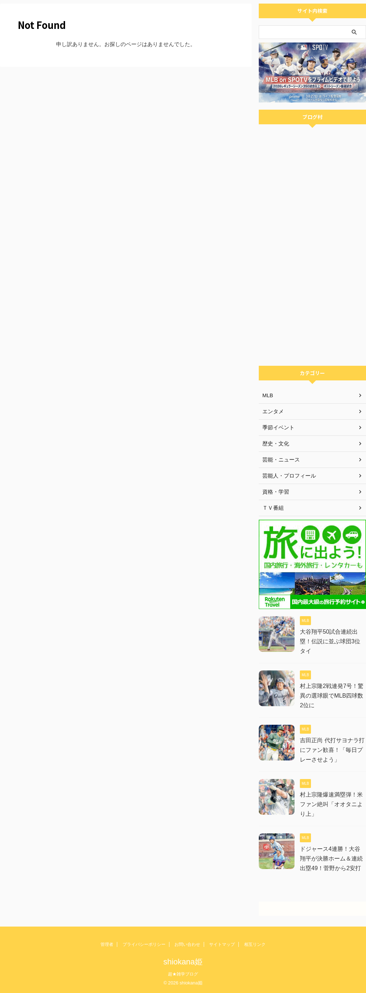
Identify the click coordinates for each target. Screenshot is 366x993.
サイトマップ (222, 944)
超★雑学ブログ (183, 974)
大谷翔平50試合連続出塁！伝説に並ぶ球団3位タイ (333, 641)
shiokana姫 (183, 961)
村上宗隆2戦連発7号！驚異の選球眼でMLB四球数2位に (331, 695)
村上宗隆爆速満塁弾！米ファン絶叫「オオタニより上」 (331, 804)
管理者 (106, 944)
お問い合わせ (187, 944)
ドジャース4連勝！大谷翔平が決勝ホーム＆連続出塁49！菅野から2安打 (333, 858)
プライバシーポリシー (144, 944)
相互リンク (255, 944)
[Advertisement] (312, 317)
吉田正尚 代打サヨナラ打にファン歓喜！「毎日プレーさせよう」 (332, 750)
